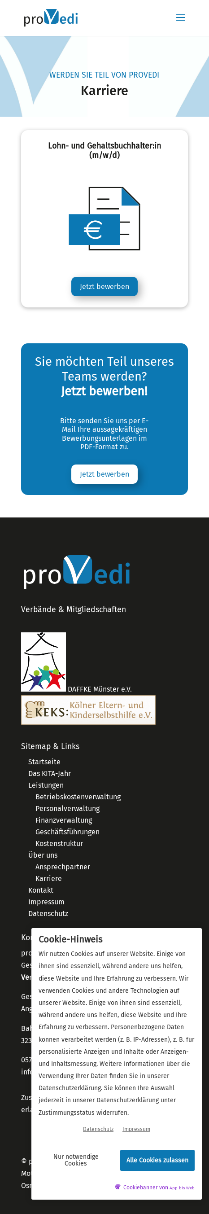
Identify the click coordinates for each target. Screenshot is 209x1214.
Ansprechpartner (62, 867)
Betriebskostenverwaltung (78, 797)
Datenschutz (48, 913)
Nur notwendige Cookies (76, 1160)
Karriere (48, 878)
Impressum (46, 902)
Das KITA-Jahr (49, 773)
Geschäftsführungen (67, 832)
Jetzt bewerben (104, 286)
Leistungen (46, 785)
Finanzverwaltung (63, 820)
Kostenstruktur (59, 843)
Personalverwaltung (67, 808)
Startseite (44, 762)
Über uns (42, 855)
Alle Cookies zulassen (157, 1160)
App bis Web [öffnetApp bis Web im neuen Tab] (182, 1188)
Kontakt (40, 890)
